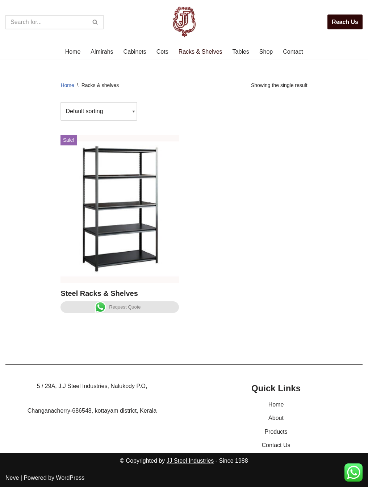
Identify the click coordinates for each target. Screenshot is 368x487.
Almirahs (102, 52)
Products (275, 432)
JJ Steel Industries (190, 461)
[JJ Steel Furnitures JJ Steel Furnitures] (184, 22)
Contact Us (276, 445)
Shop (266, 52)
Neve (12, 478)
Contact (293, 52)
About (276, 418)
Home (73, 52)
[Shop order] (98, 111)
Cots (162, 52)
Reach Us (345, 22)
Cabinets (135, 52)
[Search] (46, 22)
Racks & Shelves (200, 52)
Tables (241, 52)
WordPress (70, 478)
